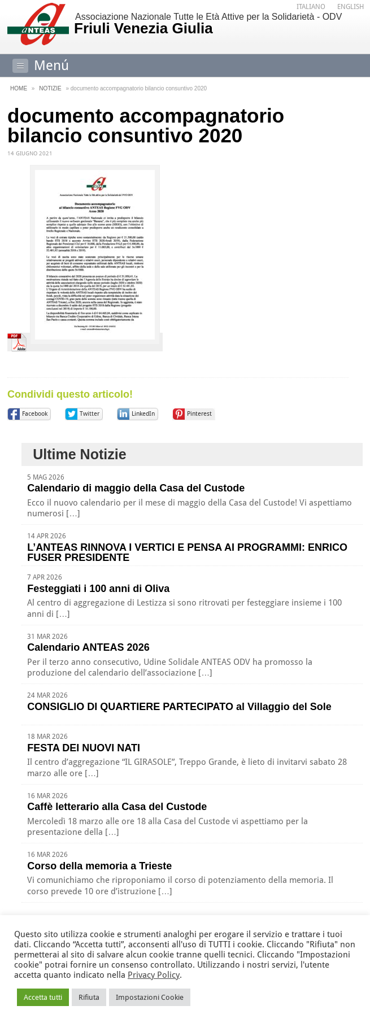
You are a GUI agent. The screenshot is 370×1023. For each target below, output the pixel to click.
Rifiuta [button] (89, 997)
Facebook (34, 413)
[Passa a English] (350, 7)
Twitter (89, 413)
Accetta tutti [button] (43, 997)
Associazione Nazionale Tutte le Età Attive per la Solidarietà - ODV (217, 24)
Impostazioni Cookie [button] (150, 997)
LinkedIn (143, 413)
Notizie (50, 88)
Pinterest (199, 413)
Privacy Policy (154, 975)
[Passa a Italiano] (311, 7)
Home (18, 88)
